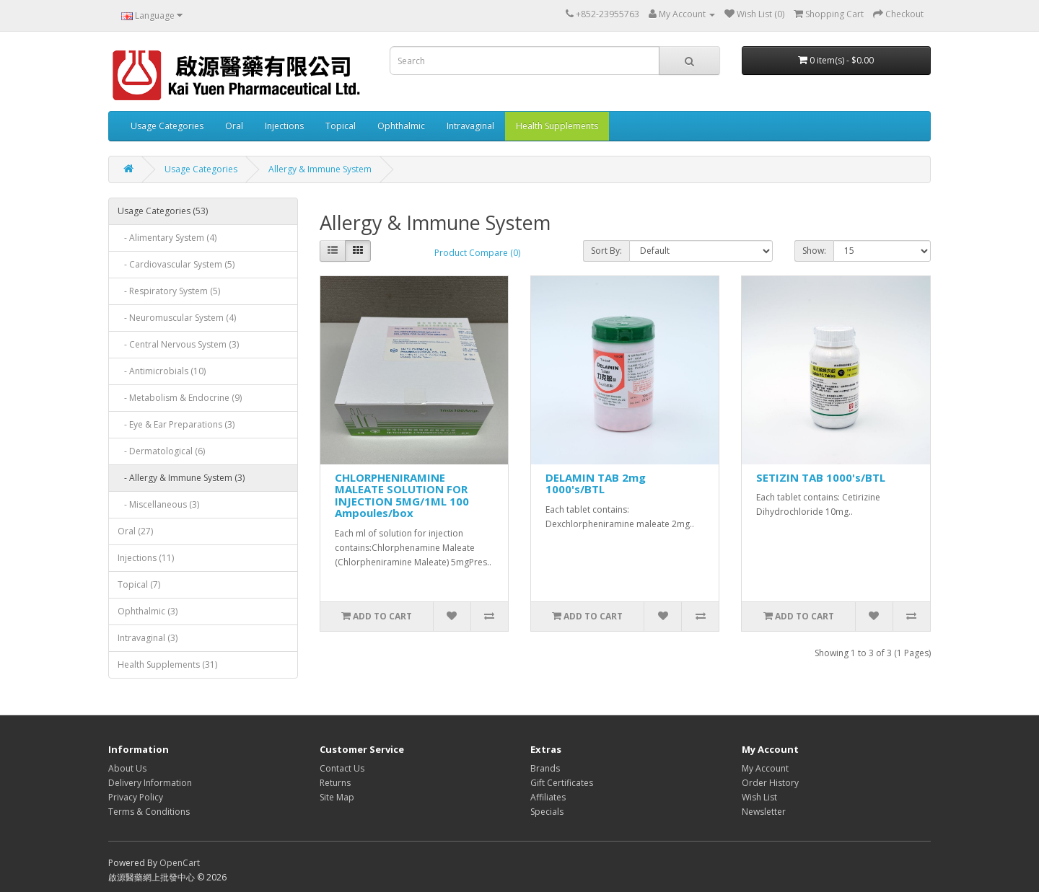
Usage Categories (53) (163, 211)
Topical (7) (139, 584)
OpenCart (179, 863)
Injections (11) (146, 558)
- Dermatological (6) (161, 451)
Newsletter (764, 811)
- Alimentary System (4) (167, 237)
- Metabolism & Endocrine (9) (180, 398)
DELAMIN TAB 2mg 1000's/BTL (595, 483)
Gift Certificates (561, 783)
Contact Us (342, 768)
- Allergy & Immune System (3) (181, 478)
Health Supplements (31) (167, 664)
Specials (547, 811)
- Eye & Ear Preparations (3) (176, 424)
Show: (814, 250)
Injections (284, 126)
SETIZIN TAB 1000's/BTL (820, 477)
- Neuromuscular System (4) (177, 318)
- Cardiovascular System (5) (176, 264)
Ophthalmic (401, 126)
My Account (765, 768)
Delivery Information (150, 783)
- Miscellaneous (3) (158, 504)
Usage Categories (167, 126)
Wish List (759, 797)
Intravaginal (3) (147, 638)
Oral (234, 126)
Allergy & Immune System (320, 169)
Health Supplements (557, 126)
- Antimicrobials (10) (162, 371)
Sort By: (606, 250)
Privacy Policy (135, 797)
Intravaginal (470, 126)
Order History (770, 783)
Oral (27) (135, 531)
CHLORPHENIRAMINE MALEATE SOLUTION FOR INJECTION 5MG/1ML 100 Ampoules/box (402, 495)
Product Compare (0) (477, 253)
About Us (127, 768)
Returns (335, 783)
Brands (545, 768)
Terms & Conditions (149, 811)
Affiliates (548, 797)
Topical (340, 126)
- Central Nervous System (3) (178, 344)
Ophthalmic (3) (147, 611)
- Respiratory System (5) (169, 291)
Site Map (337, 797)
